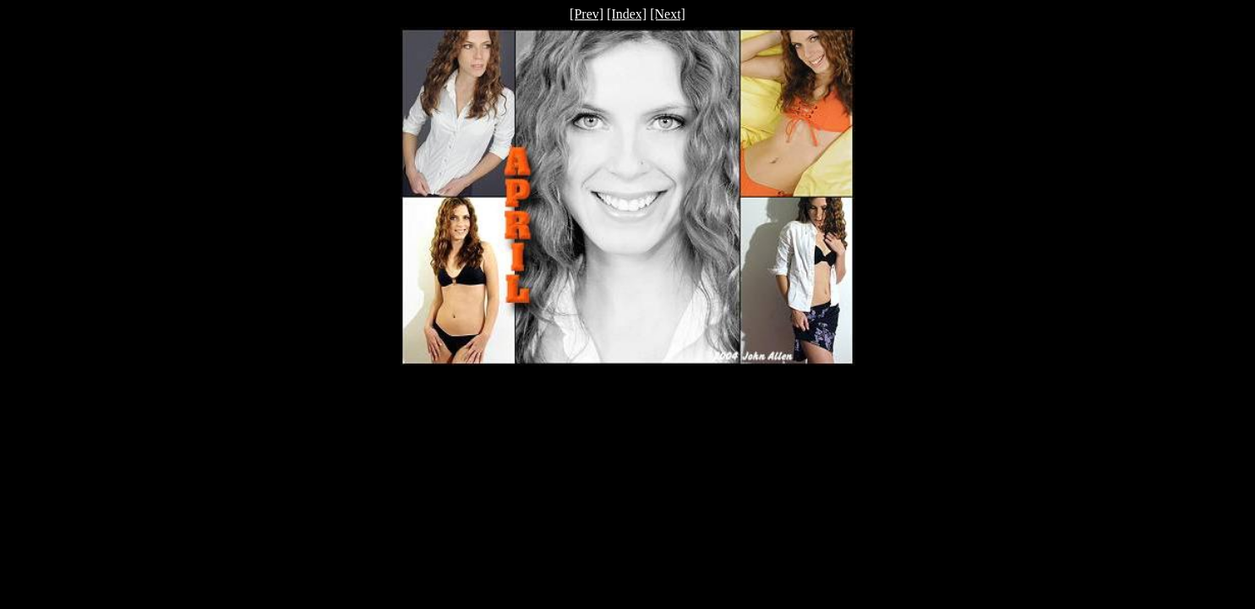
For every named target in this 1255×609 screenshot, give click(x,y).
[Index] (627, 14)
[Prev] (586, 14)
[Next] (667, 14)
